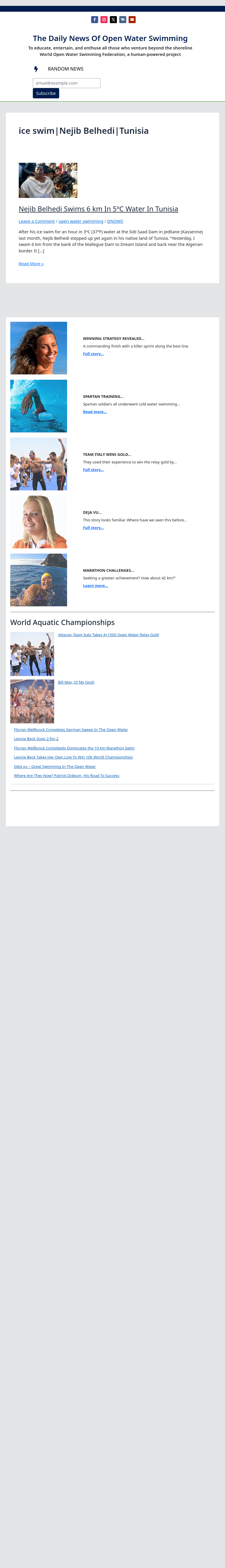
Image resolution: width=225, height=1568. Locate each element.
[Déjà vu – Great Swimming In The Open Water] (32, 786)
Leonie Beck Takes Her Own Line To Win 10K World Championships (73, 757)
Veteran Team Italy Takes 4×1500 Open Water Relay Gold (108, 634)
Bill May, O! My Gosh (76, 682)
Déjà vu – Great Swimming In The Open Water (99, 766)
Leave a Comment (37, 221)
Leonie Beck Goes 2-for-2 (36, 738)
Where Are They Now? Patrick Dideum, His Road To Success (110, 813)
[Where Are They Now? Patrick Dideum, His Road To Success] (32, 833)
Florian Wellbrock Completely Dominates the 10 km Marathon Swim (74, 748)
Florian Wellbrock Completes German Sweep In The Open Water (71, 729)
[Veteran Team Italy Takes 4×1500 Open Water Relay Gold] (32, 654)
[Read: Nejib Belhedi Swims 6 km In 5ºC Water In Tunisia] (48, 180)
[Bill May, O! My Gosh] (32, 701)
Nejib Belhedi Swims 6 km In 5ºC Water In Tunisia (98, 208)
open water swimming (81, 221)
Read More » (31, 264)
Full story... (93, 353)
